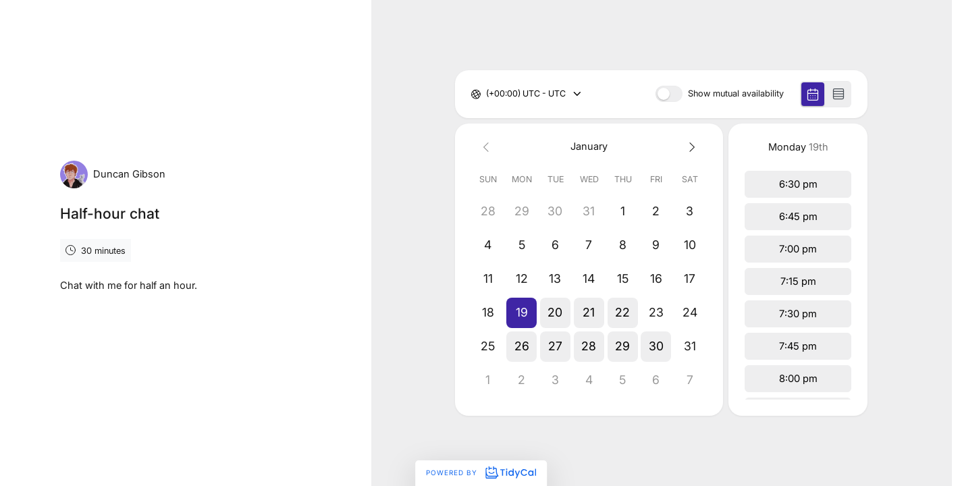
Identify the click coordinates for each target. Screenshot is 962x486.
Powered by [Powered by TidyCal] (480, 472)
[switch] (669, 94)
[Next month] (690, 147)
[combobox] (487, 94)
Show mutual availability (736, 94)
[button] (522, 312)
